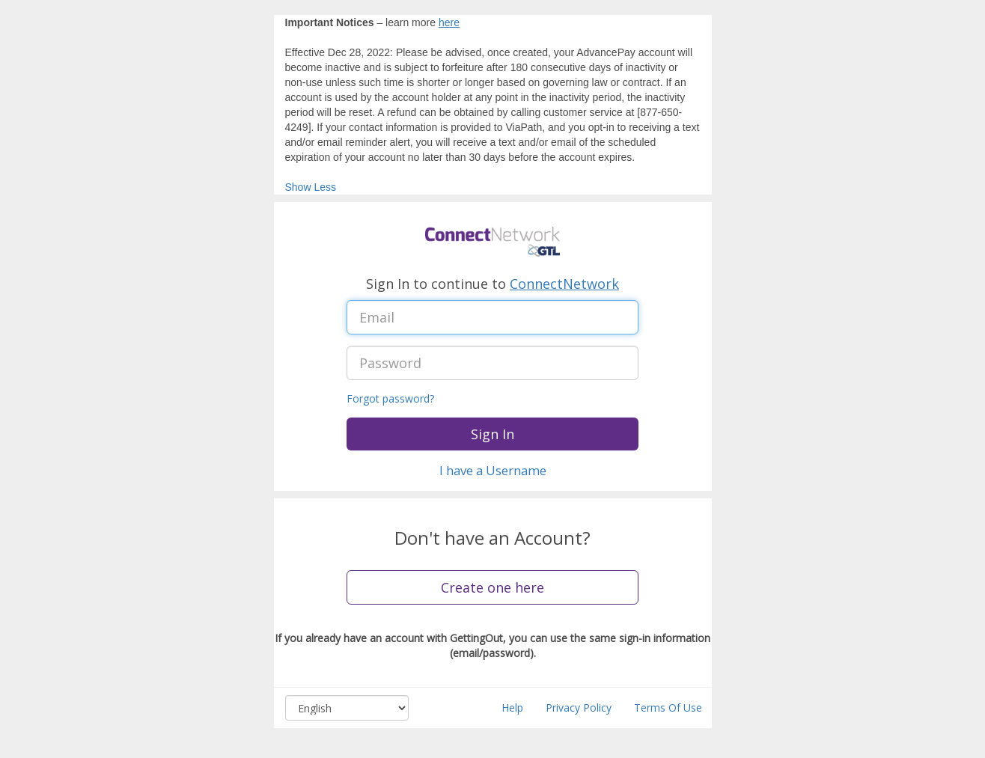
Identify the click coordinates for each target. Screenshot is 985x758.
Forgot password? (390, 398)
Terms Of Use (668, 707)
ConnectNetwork (564, 284)
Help (512, 707)
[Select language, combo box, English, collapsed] (347, 708)
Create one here (492, 587)
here (449, 22)
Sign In (492, 434)
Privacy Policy (579, 707)
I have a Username (492, 470)
